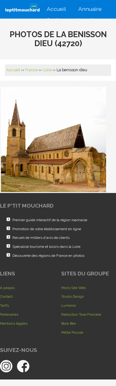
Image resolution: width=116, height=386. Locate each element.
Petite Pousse (72, 332)
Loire (47, 70)
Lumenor (68, 305)
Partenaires (9, 314)
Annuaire (89, 8)
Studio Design (72, 296)
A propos (7, 288)
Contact (6, 296)
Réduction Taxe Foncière (81, 314)
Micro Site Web (73, 288)
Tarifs (4, 305)
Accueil (55, 8)
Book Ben (68, 323)
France (31, 70)
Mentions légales (14, 323)
